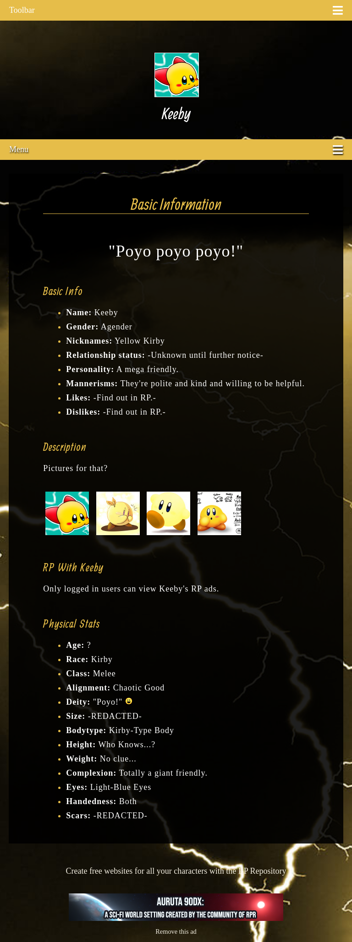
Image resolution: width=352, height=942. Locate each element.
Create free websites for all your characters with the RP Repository (176, 871)
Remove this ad (176, 931)
